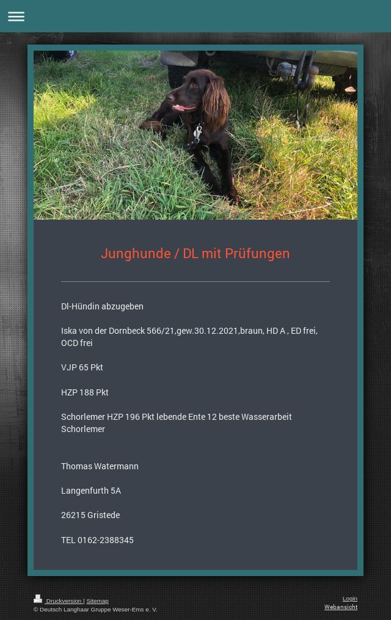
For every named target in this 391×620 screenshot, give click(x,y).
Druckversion (58, 600)
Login (350, 598)
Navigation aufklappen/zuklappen (195, 16)
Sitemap (97, 600)
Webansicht (340, 607)
